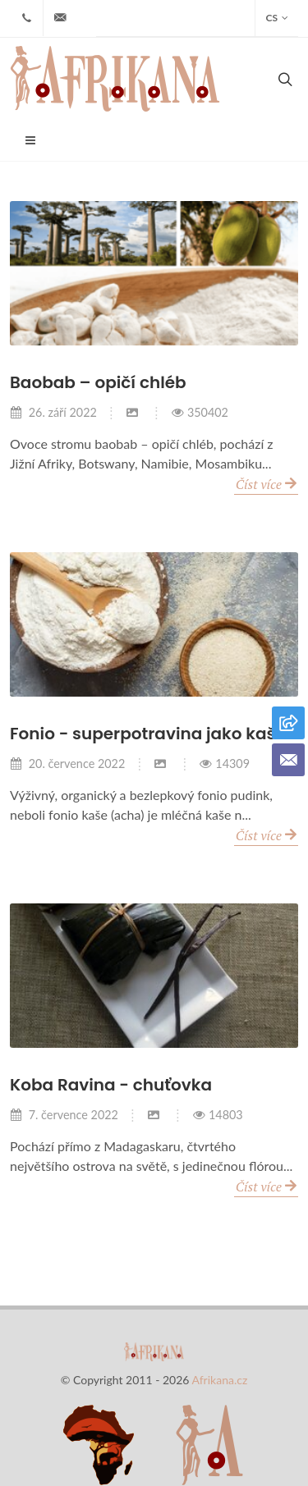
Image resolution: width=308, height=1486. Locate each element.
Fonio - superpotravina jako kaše (148, 733)
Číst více (266, 483)
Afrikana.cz (220, 1380)
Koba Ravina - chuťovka (111, 1084)
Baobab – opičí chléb (98, 382)
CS (276, 18)
